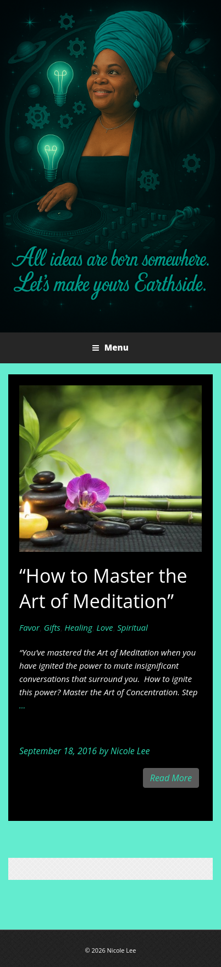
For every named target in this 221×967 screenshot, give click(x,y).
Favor (29, 627)
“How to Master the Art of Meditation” (103, 588)
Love (105, 627)
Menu (115, 347)
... (22, 705)
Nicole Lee (130, 751)
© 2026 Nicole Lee (110, 950)
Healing (78, 627)
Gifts (52, 627)
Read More (171, 778)
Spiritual (132, 627)
